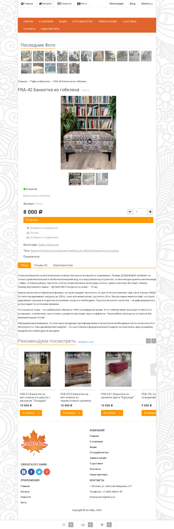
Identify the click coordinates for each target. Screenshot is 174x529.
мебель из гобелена (81, 250)
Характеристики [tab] (63, 265)
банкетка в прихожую (55, 250)
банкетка (36, 250)
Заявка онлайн (107, 21)
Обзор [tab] (24, 265)
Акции (63, 21)
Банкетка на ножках (106, 250)
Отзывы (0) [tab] (40, 265)
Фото (82, 3)
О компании (46, 21)
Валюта (146, 3)
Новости (64, 3)
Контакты (29, 29)
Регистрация (116, 3)
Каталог (45, 3)
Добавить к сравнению (42, 237)
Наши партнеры (50, 29)
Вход (132, 3)
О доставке (130, 21)
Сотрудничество (82, 21)
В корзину (88, 219)
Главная (27, 3)
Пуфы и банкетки (40, 81)
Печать (32, 232)
